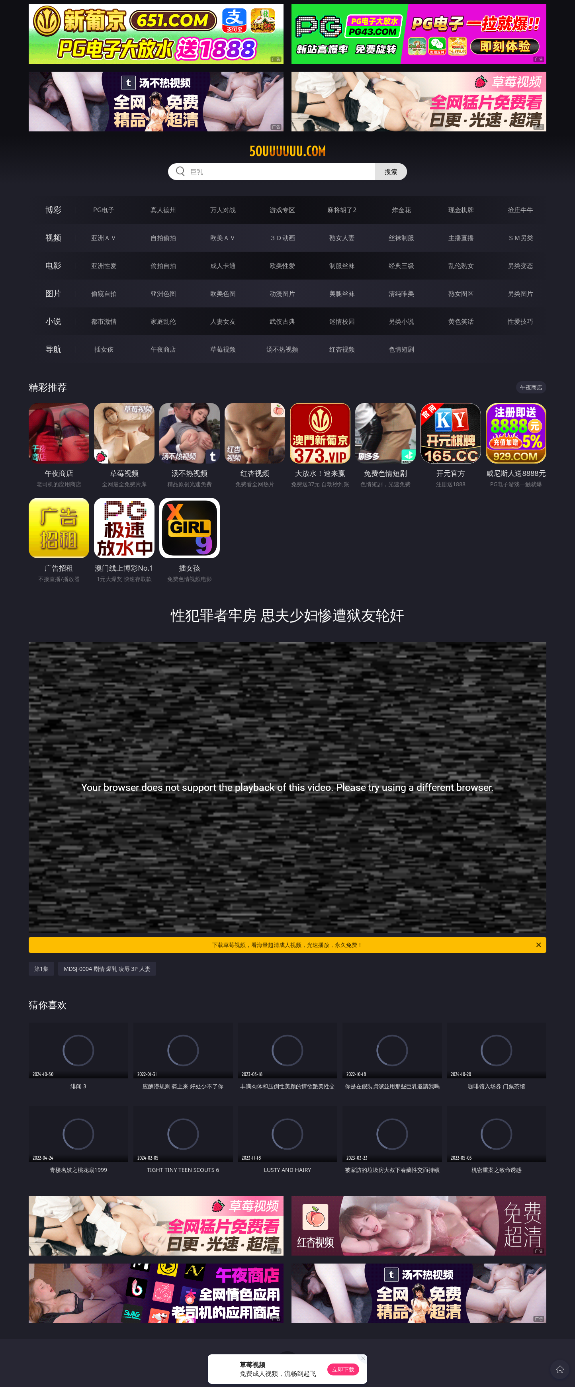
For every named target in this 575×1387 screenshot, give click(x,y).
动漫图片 (282, 293)
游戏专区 (282, 209)
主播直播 (461, 237)
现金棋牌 (461, 209)
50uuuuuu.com (287, 151)
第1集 (41, 968)
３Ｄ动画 (282, 237)
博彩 (53, 209)
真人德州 (163, 209)
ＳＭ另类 (520, 237)
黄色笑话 (461, 321)
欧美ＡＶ (223, 237)
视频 (53, 237)
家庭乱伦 (163, 321)
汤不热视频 (282, 349)
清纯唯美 (401, 293)
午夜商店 (163, 349)
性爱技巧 (520, 321)
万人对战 (223, 209)
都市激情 (104, 321)
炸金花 (401, 209)
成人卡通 (223, 265)
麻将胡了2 (341, 209)
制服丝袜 (342, 265)
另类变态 (520, 265)
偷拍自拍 (163, 265)
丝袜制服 (401, 237)
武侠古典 (282, 321)
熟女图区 (461, 293)
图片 (53, 293)
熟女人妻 (342, 237)
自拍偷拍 (163, 237)
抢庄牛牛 (520, 209)
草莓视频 (223, 349)
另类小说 (401, 321)
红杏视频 (342, 349)
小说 (53, 321)
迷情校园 (342, 321)
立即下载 (343, 1369)
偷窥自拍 (104, 293)
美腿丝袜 (342, 293)
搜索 (391, 171)
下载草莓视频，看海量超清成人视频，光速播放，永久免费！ (377, 945)
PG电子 (103, 209)
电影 (53, 265)
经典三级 (401, 265)
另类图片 (520, 293)
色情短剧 (401, 349)
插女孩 (103, 349)
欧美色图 (223, 293)
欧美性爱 (282, 265)
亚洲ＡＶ (104, 237)
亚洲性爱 (104, 265)
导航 (53, 349)
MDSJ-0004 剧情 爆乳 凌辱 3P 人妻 (107, 968)
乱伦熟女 (461, 265)
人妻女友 (223, 321)
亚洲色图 (163, 293)
